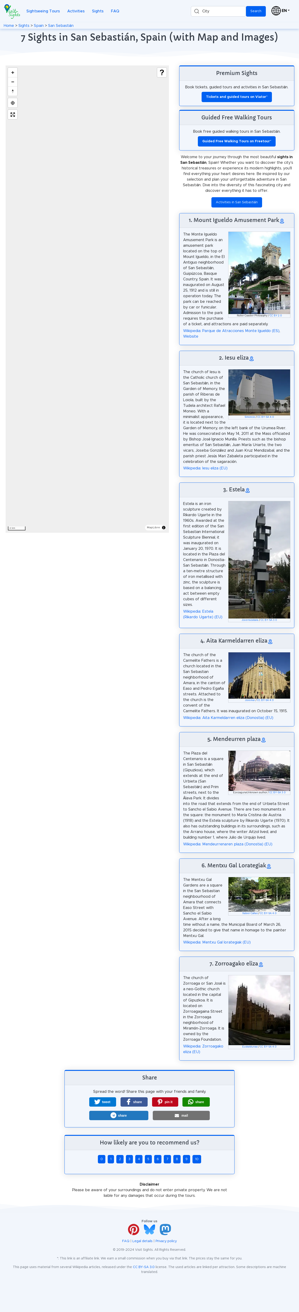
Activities (76, 11)
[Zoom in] (12, 72)
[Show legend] (162, 72)
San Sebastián (61, 26)
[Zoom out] (12, 81)
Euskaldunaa (250, 1047)
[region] (87, 299)
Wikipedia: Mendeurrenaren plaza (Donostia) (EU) (227, 844)
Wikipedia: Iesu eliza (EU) (205, 468)
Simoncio (250, 417)
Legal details (142, 1241)
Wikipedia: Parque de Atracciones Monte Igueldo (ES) (231, 331)
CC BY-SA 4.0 (265, 417)
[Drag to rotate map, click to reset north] (12, 91)
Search (255, 11)
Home (9, 26)
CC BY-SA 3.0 (269, 620)
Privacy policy (166, 1241)
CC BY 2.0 (276, 316)
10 (197, 1159)
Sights (97, 11)
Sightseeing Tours (43, 11)
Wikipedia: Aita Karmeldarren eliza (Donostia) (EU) (228, 718)
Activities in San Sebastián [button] (237, 202)
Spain (39, 26)
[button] (102, 1102)
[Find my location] (12, 102)
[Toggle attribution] (164, 527)
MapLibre (153, 527)
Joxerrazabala (250, 620)
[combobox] (218, 11)
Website (190, 336)
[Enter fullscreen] (12, 114)
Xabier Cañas (250, 913)
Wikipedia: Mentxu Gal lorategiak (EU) (217, 942)
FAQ (115, 11)
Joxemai (250, 700)
